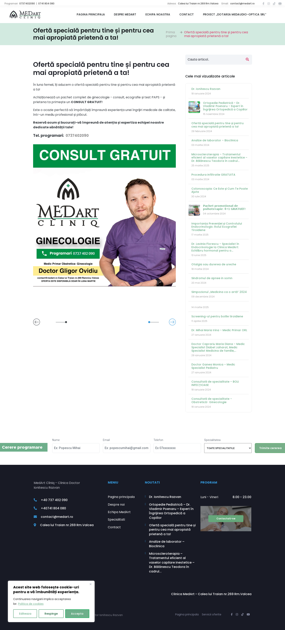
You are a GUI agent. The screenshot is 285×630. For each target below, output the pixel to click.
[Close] (90, 584)
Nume (56, 440)
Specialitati (116, 519)
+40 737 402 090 (51, 500)
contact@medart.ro (242, 3)
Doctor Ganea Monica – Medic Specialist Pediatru (213, 366)
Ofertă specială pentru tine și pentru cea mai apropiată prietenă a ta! (216, 34)
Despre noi (116, 504)
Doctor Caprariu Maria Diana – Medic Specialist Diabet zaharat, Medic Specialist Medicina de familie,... (218, 347)
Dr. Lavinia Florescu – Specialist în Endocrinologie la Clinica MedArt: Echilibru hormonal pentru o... (215, 247)
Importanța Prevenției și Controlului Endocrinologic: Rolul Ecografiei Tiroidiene (216, 227)
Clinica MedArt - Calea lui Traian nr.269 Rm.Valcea (211, 594)
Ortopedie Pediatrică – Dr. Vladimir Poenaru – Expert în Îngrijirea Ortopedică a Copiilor (225, 106)
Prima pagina (171, 34)
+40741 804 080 (50, 508)
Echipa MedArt (119, 512)
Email (106, 440)
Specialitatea (212, 440)
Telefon (158, 440)
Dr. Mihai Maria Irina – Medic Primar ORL (219, 330)
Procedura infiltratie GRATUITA (213, 175)
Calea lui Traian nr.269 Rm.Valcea (198, 3)
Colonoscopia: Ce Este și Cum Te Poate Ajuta (219, 190)
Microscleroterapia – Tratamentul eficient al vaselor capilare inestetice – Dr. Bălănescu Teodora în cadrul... (219, 157)
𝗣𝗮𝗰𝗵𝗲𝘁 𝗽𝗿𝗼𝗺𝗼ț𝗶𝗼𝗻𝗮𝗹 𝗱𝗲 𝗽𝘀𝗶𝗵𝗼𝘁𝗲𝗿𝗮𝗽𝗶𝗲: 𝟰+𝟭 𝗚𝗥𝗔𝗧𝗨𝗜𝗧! (224, 207)
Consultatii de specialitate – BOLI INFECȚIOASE (215, 383)
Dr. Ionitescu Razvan (205, 89)
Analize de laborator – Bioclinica (214, 140)
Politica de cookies (31, 604)
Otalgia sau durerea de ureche (213, 264)
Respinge (51, 614)
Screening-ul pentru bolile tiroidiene (217, 316)
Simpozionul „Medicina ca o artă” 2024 (219, 292)
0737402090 (27, 3)
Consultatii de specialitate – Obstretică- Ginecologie (211, 400)
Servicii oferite (211, 614)
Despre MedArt (125, 14)
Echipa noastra (157, 14)
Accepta (77, 614)
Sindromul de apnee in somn (211, 278)
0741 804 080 (46, 3)
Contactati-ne (225, 518)
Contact (186, 14)
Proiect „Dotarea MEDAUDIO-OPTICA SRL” (234, 14)
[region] (51, 601)
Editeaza (25, 614)
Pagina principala (91, 14)
